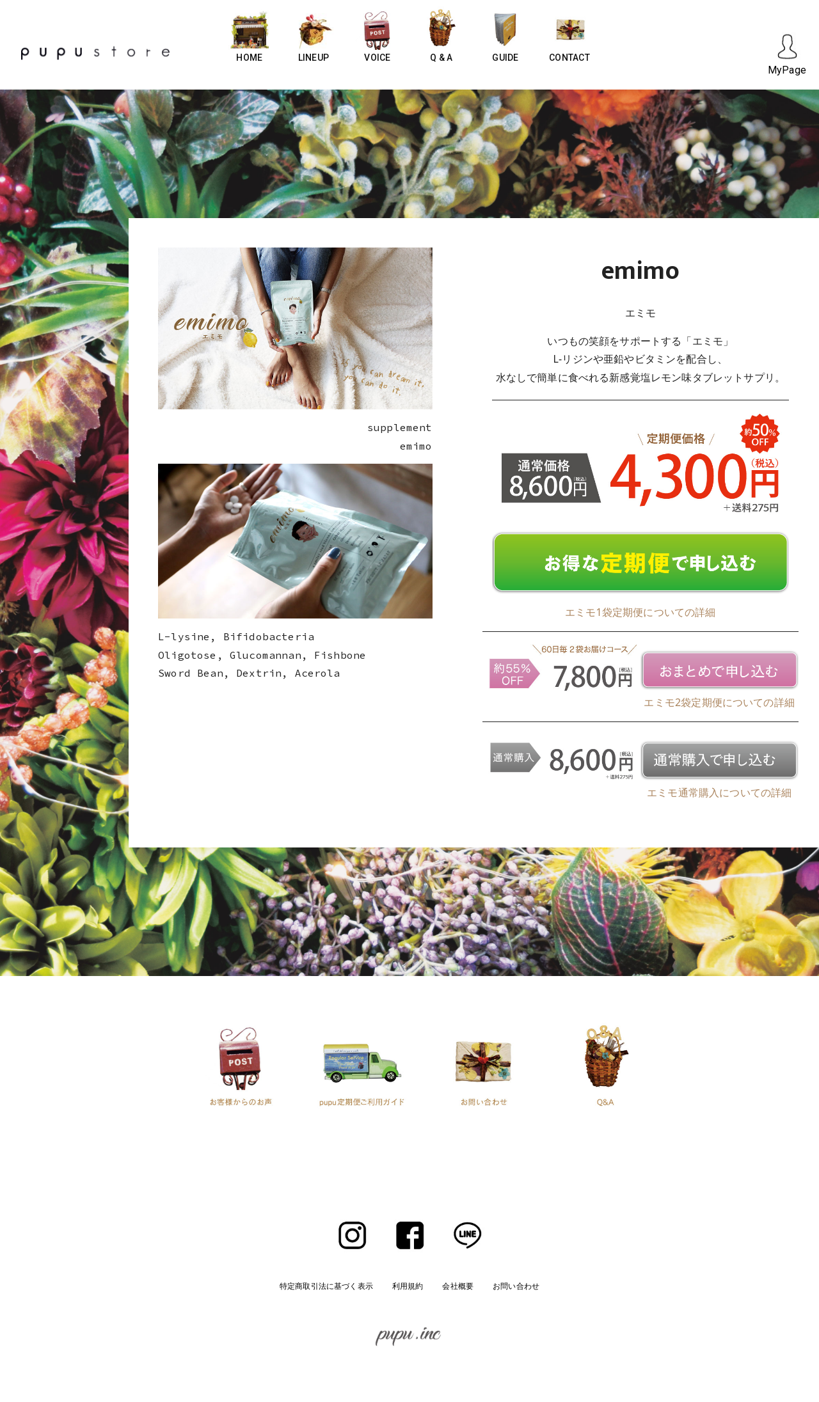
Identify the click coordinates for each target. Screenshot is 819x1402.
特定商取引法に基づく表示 (326, 1285)
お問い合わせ (516, 1285)
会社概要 (457, 1285)
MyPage (787, 70)
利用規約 (408, 1285)
